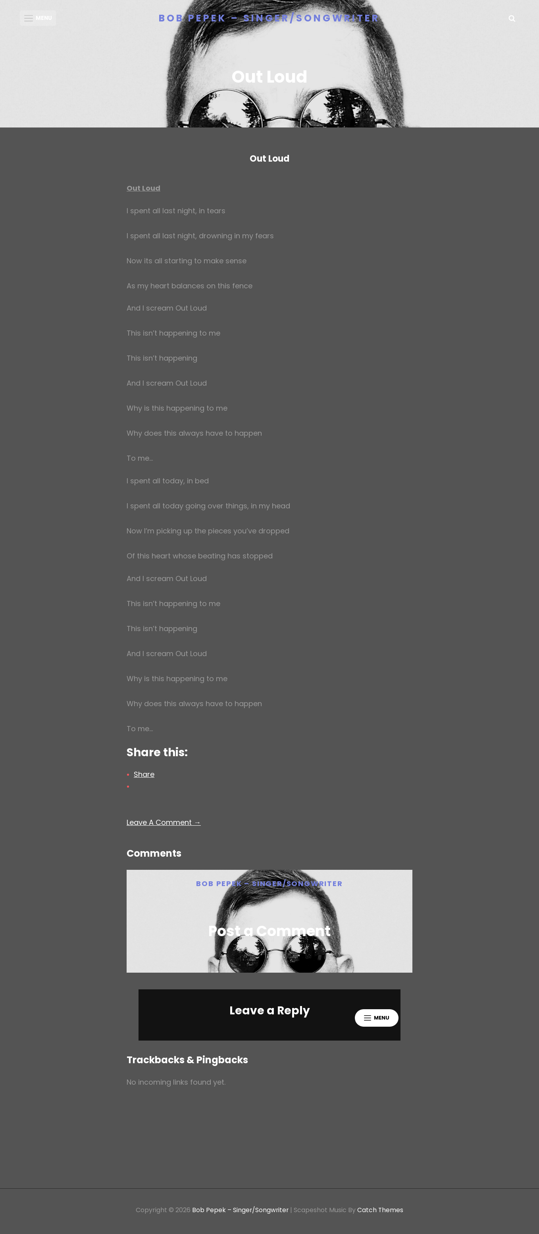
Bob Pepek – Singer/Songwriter (269, 18)
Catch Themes (381, 1212)
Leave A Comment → (164, 825)
